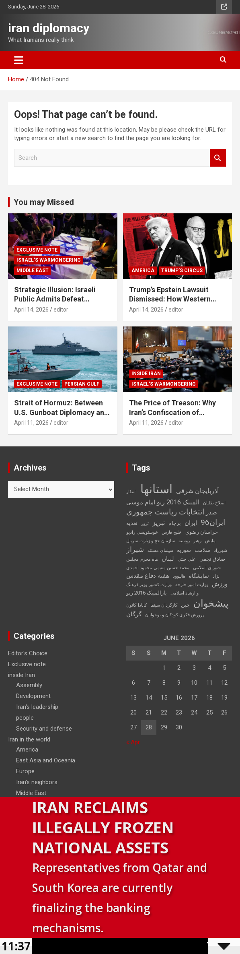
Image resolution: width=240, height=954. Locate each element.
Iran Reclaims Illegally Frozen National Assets (103, 827)
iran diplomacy (48, 28)
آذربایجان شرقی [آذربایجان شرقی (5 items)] (197, 491)
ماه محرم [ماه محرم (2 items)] (149, 559)
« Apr (133, 742)
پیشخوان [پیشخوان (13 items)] (211, 603)
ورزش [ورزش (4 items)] (220, 584)
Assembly (29, 685)
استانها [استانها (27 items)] (156, 489)
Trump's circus (182, 270)
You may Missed (44, 202)
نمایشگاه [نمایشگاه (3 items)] (199, 576)
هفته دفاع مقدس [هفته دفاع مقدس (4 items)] (147, 575)
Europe (25, 771)
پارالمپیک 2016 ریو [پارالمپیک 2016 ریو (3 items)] (146, 593)
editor (60, 309)
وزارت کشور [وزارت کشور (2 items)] (160, 584)
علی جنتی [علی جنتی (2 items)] (187, 559)
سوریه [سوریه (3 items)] (184, 550)
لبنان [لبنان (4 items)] (168, 558)
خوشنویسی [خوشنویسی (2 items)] (147, 532)
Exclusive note (36, 250)
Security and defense (44, 728)
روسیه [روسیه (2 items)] (184, 540)
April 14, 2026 (31, 309)
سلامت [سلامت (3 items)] (202, 550)
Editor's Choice (27, 653)
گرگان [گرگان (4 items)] (134, 614)
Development (33, 696)
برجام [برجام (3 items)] (174, 523)
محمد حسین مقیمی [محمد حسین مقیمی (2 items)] (171, 567)
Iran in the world (29, 739)
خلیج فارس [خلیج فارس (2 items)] (172, 532)
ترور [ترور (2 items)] (145, 523)
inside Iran (146, 373)
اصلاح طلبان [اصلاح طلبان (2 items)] (214, 503)
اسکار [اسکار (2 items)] (131, 491)
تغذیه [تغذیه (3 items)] (131, 523)
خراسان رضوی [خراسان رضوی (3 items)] (201, 532)
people (25, 717)
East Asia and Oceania (45, 760)
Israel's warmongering (48, 260)
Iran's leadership (37, 706)
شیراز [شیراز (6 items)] (135, 549)
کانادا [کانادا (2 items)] (142, 605)
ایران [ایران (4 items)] (191, 523)
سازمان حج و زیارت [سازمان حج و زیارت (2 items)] (157, 540)
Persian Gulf (81, 384)
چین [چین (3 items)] (185, 605)
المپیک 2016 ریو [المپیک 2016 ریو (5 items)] (178, 502)
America (142, 270)
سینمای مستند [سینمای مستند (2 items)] (160, 550)
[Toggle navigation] (18, 60)
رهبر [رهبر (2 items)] (197, 540)
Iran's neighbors (36, 782)
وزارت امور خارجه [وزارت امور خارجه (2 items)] (191, 584)
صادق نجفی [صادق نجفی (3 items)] (212, 559)
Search (218, 158)
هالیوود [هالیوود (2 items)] (179, 576)
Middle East (32, 270)
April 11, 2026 (31, 422)
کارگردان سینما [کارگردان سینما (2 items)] (163, 605)
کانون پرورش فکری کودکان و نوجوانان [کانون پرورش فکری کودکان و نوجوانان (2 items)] (165, 610)
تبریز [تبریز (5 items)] (158, 523)
